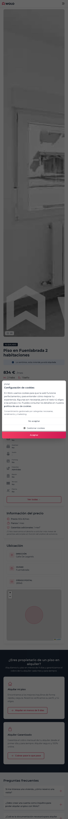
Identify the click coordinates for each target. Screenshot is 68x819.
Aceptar (34, 435)
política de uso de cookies (17, 406)
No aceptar (34, 421)
